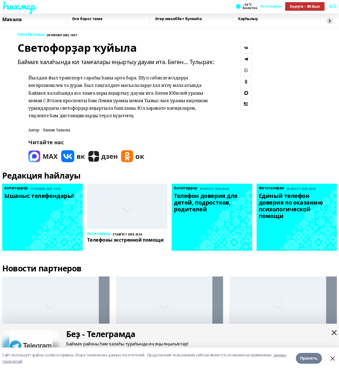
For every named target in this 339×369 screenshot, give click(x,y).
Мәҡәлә (11, 20)
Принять (309, 358)
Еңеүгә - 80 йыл (305, 6)
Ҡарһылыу (248, 19)
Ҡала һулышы (31, 34)
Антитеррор (270, 6)
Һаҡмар (18, 5)
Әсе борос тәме (87, 19)
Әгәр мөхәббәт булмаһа (178, 19)
